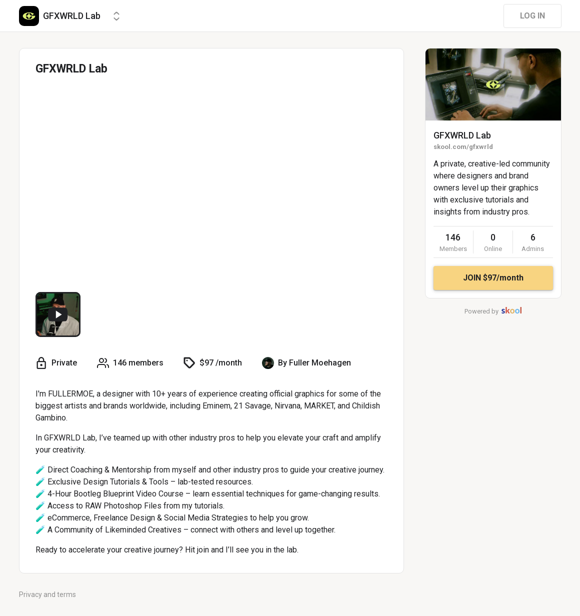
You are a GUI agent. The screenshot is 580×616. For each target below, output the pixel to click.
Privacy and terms (47, 594)
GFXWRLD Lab (462, 135)
